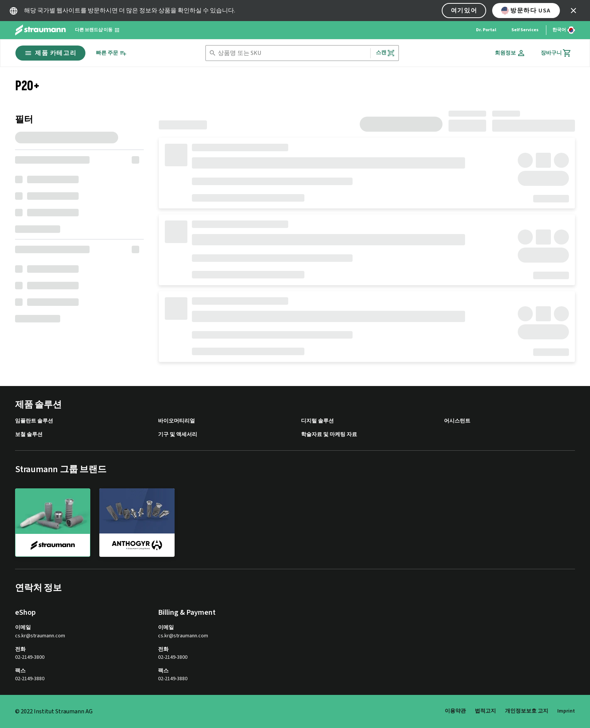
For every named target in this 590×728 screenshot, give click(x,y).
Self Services (524, 30)
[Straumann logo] (40, 30)
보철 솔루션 (29, 434)
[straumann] (52, 522)
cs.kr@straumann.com (40, 636)
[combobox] (292, 53)
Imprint (566, 711)
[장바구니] (556, 53)
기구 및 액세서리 (177, 434)
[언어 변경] (563, 30)
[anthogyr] (137, 522)
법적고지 (485, 711)
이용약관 (455, 711)
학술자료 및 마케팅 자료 (329, 434)
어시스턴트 (457, 421)
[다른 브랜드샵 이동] (97, 30)
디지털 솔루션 (317, 421)
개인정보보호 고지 (526, 711)
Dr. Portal (486, 30)
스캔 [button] (385, 53)
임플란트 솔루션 (34, 421)
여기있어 (464, 10)
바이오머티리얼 (176, 421)
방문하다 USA (526, 10)
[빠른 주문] (111, 53)
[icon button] (573, 10)
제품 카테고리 (50, 53)
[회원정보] (510, 53)
